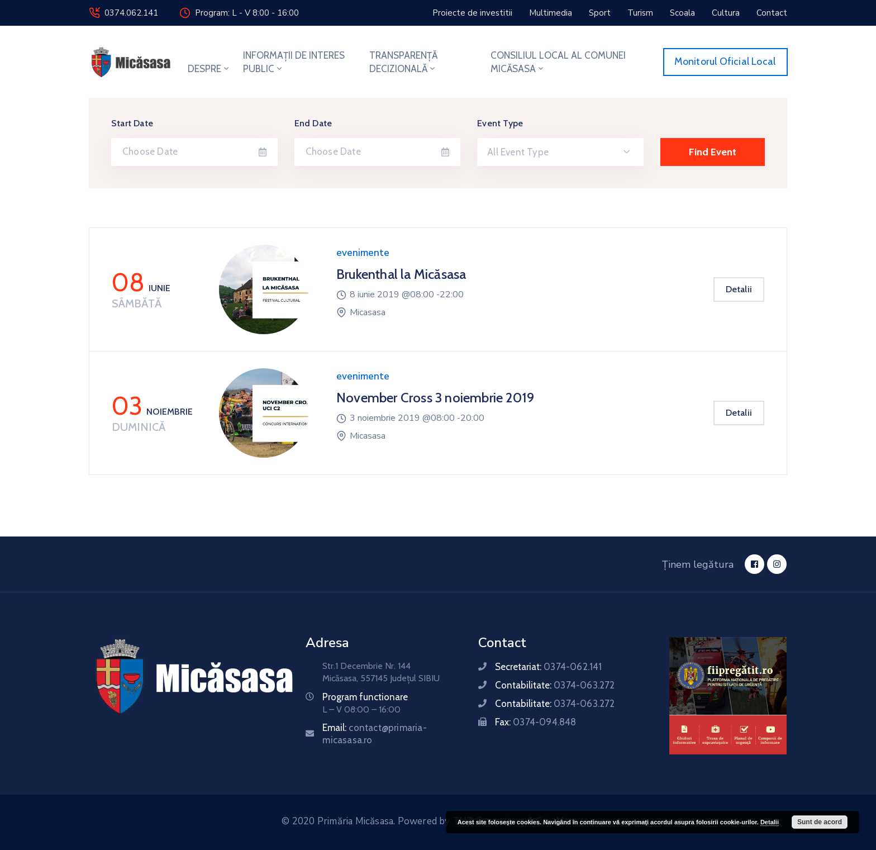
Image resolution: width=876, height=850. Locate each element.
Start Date (132, 123)
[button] (472, 13)
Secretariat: (548, 666)
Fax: (535, 722)
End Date (313, 123)
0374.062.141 (131, 12)
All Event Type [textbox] (518, 152)
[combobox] (560, 152)
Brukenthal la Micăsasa (401, 274)
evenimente (362, 252)
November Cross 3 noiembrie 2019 (435, 398)
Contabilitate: (555, 685)
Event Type (500, 123)
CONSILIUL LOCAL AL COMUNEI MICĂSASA (558, 62)
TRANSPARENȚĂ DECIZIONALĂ (403, 62)
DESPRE (209, 68)
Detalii (739, 289)
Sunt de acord (819, 822)
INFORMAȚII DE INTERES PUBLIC (294, 62)
